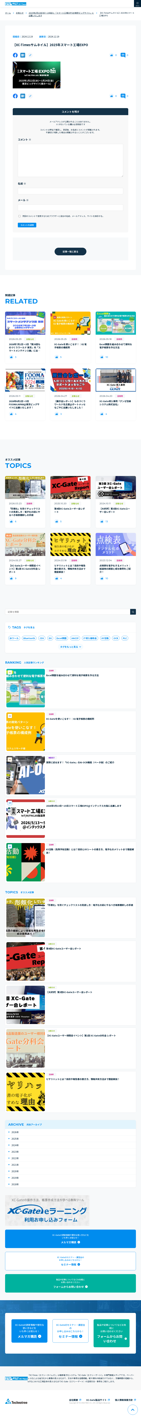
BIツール (14, 638)
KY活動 (105, 638)
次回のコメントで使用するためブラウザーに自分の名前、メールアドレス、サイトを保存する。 (63, 216)
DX (50, 638)
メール (23, 200)
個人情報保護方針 (124, 1399)
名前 (22, 183)
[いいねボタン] (111, 55)
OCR (115, 638)
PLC (125, 638)
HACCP (75, 638)
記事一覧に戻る (70, 251)
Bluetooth (29, 638)
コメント (24, 139)
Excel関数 (61, 638)
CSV (42, 638)
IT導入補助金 (90, 638)
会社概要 (73, 1399)
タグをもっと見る (69, 646)
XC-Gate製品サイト (96, 1399)
